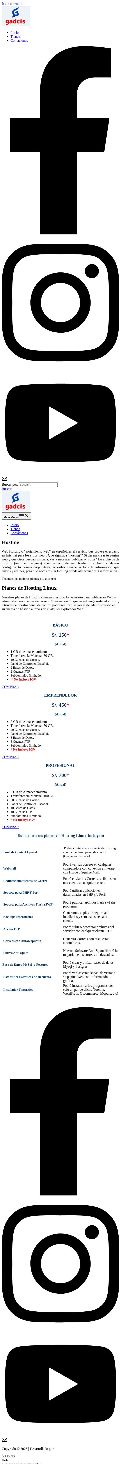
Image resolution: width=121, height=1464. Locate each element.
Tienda (15, 36)
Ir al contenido (12, 3)
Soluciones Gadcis (67, 1449)
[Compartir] (8, 1457)
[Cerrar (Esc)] (3, 1457)
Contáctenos (19, 40)
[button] (6, 489)
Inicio (15, 32)
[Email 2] (4, 480)
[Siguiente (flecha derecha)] (8, 1461)
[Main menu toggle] (16, 516)
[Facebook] (60, 233)
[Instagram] (60, 368)
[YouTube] (60, 474)
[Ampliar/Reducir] (16, 1457)
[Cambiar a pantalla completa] (12, 1457)
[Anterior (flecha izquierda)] (3, 1461)
